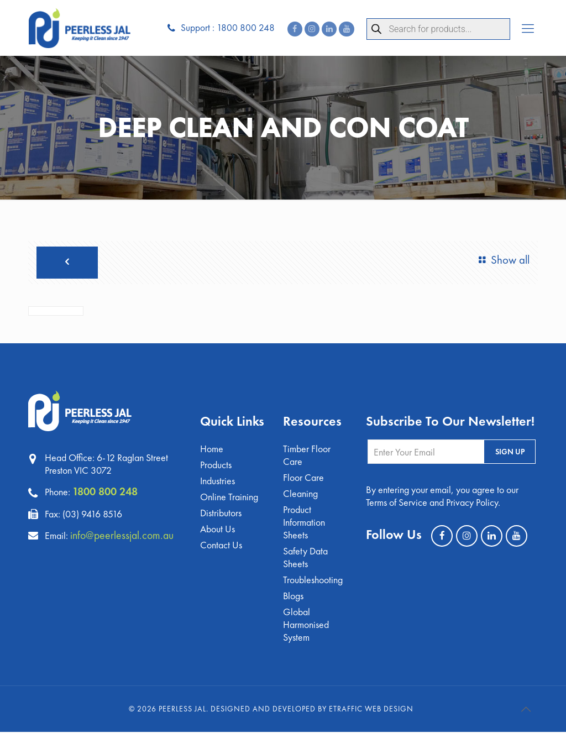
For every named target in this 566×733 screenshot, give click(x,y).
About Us (217, 529)
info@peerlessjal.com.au (122, 535)
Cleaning (300, 494)
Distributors (221, 513)
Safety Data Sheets (305, 558)
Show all (501, 260)
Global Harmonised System (306, 625)
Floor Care (303, 478)
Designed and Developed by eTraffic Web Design (312, 710)
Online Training (229, 497)
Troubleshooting (313, 580)
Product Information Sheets (304, 523)
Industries (217, 481)
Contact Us (221, 546)
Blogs (293, 596)
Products (216, 465)
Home (211, 449)
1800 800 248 (105, 492)
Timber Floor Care (307, 456)
